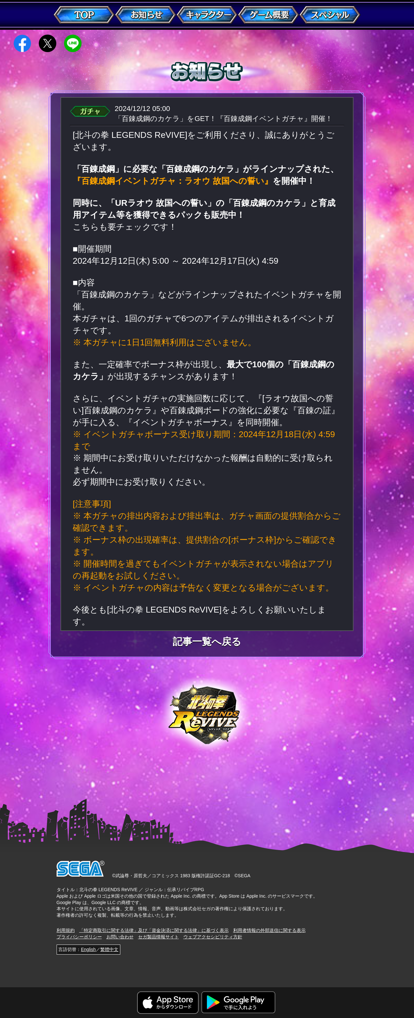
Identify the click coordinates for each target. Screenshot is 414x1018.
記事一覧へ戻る (207, 642)
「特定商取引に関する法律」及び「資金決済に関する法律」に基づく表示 (154, 930)
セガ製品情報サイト (158, 936)
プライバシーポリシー (79, 936)
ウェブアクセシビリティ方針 (212, 936)
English (88, 949)
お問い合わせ (120, 936)
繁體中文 (109, 949)
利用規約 (66, 930)
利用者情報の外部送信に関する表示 (269, 930)
